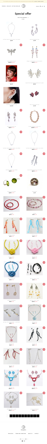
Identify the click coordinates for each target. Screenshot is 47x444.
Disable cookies (40, 1)
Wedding (4, 6)
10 (34, 415)
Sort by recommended (23, 17)
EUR (27, 439)
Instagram (22, 441)
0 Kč (41, 6)
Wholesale (10, 433)
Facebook (24, 441)
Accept (35, 1)
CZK (26, 439)
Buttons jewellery (16, 6)
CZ (19, 439)
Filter (23, 19)
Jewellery (9, 6)
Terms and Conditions (20, 433)
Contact (37, 433)
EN (20, 439)
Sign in (37, 6)
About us (30, 433)
